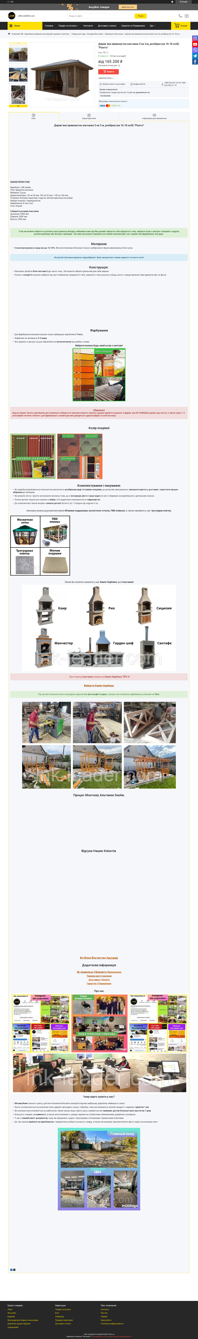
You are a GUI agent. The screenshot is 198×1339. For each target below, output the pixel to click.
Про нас (104, 1313)
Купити (110, 71)
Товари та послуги (67, 26)
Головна (49, 26)
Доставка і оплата (107, 26)
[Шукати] (141, 16)
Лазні (10, 1309)
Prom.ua (111, 1334)
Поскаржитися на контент (101, 1336)
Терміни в (92, 976)
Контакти (88, 26)
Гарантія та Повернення (133, 26)
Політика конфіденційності (112, 1324)
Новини (104, 1317)
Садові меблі (13, 1327)
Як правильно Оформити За (93, 972)
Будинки (11, 1317)
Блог (57, 1313)
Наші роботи (106, 1320)
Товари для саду (78, 34)
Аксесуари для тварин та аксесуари (23, 1320)
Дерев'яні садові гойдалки (19, 1324)
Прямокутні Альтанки (114, 34)
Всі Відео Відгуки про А (94, 957)
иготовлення (104, 976)
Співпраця (59, 1317)
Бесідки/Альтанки (95, 34)
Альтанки (12, 1313)
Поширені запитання (64, 1320)
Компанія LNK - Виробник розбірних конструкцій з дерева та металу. (41, 34)
